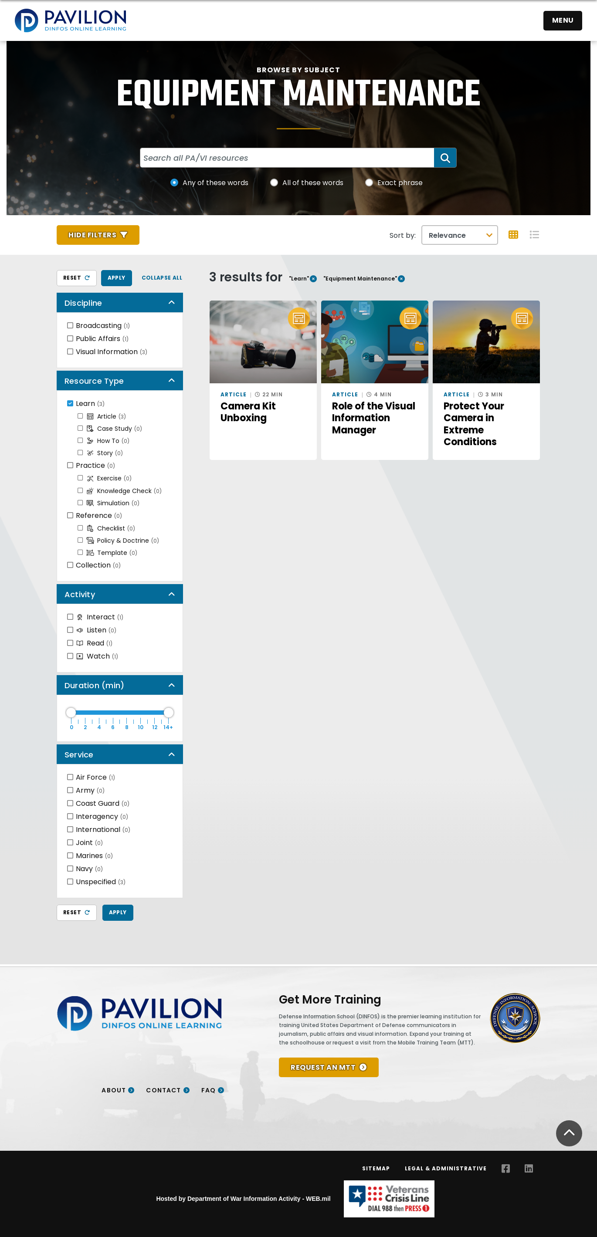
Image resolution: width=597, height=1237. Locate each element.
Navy (89, 869)
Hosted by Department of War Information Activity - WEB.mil (243, 1198)
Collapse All (162, 277)
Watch (97, 656)
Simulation (113, 503)
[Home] (70, 20)
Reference (99, 515)
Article (106, 416)
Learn (90, 404)
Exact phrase (400, 183)
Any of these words (215, 183)
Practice (95, 465)
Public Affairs (102, 339)
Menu (563, 20)
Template (112, 552)
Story (104, 453)
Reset (76, 277)
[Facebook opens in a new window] (506, 1169)
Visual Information (112, 352)
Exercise (109, 478)
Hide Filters (92, 235)
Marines (94, 856)
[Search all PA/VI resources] (287, 158)
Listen (96, 630)
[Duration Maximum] (119, 712)
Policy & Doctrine (122, 540)
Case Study (114, 428)
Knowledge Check (124, 491)
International (103, 830)
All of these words (312, 183)
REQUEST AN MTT (323, 1067)
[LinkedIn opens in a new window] (529, 1169)
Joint (89, 843)
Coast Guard (103, 803)
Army (90, 790)
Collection (98, 565)
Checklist (111, 528)
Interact (100, 617)
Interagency (102, 816)
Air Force (95, 777)
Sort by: (403, 235)
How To (108, 440)
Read (94, 643)
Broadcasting (103, 326)
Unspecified (101, 882)
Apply (117, 277)
